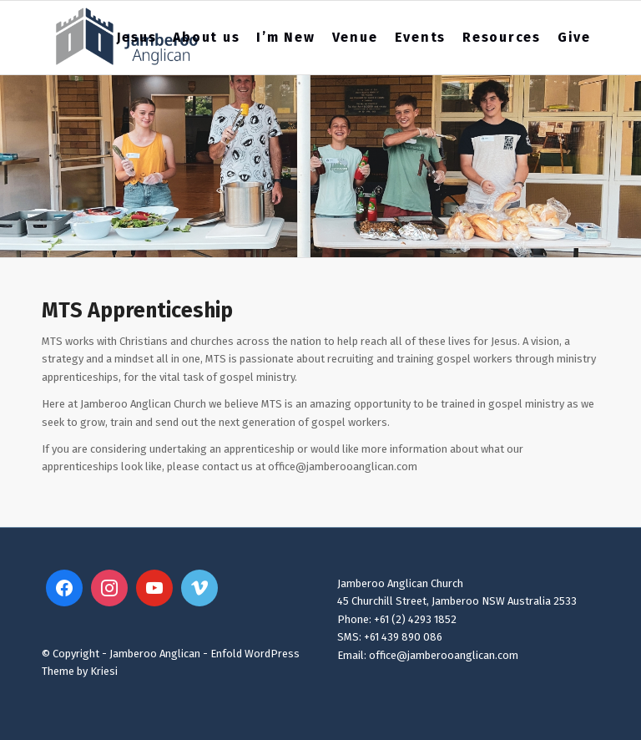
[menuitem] (137, 37)
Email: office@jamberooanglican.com (427, 655)
